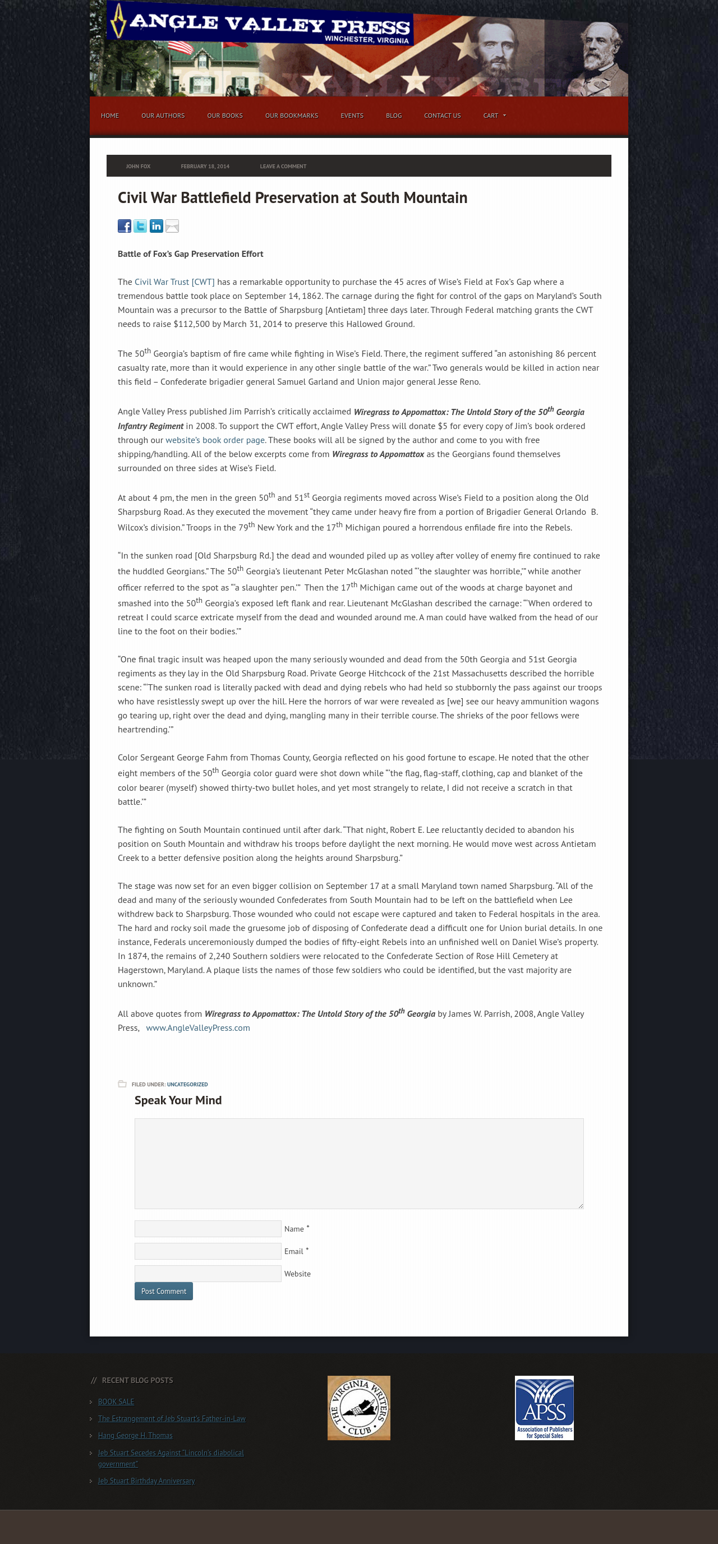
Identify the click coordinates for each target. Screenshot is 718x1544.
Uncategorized (187, 1084)
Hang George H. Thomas (135, 1435)
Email (293, 1251)
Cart (492, 117)
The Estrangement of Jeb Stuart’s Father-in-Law (172, 1418)
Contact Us (442, 115)
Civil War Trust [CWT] (176, 281)
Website (297, 1274)
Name (294, 1229)
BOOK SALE (116, 1402)
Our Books (225, 115)
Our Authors (163, 115)
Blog (394, 115)
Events (351, 115)
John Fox (138, 166)
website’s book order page (215, 439)
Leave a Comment (283, 166)
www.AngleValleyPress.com (198, 1027)
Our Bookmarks (291, 115)
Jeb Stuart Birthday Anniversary (146, 1481)
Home (110, 115)
